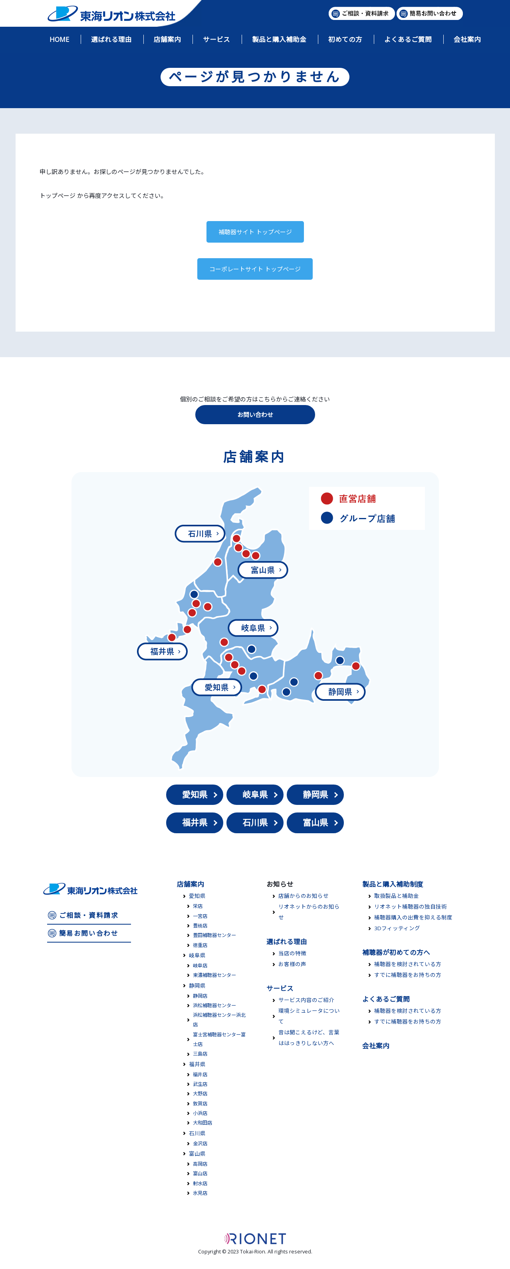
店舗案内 (190, 884)
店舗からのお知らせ (303, 895)
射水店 (200, 1183)
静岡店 (200, 995)
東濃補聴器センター (214, 975)
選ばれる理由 (286, 941)
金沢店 (200, 1143)
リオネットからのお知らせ (309, 912)
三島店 (200, 1053)
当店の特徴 (292, 953)
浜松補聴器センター (214, 1005)
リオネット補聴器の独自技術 (410, 906)
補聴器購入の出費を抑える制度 (413, 917)
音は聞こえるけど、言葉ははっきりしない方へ (308, 1038)
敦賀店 (200, 1103)
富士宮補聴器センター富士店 (219, 1039)
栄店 (197, 906)
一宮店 (200, 916)
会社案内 (375, 1045)
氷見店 (200, 1193)
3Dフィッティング (397, 928)
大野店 (200, 1093)
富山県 (315, 822)
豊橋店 (200, 925)
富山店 (200, 1173)
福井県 (194, 822)
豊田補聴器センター (214, 935)
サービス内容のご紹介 (306, 1000)
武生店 (200, 1084)
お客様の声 (292, 964)
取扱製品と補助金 (396, 895)
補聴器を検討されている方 (407, 964)
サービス (280, 988)
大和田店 (202, 1122)
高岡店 (200, 1163)
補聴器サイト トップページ (255, 232)
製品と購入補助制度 (392, 884)
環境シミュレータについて (309, 1016)
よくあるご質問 (386, 999)
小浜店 (200, 1113)
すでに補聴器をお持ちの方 (407, 974)
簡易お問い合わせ (89, 933)
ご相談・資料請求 (89, 915)
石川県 (255, 822)
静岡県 (315, 794)
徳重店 (200, 945)
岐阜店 (200, 965)
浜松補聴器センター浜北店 (219, 1020)
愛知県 (194, 794)
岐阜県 (255, 794)
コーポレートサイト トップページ (255, 269)
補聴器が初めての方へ (396, 952)
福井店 (200, 1074)
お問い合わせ (255, 415)
